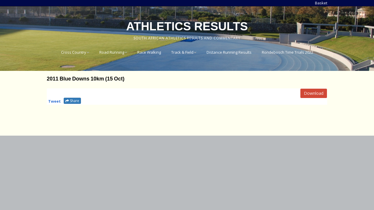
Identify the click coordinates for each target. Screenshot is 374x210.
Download (313, 93)
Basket (321, 3)
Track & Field (182, 52)
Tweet (54, 101)
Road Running (111, 52)
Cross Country (73, 52)
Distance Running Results (229, 52)
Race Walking (149, 52)
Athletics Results (187, 26)
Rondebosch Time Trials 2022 (287, 52)
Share (72, 100)
